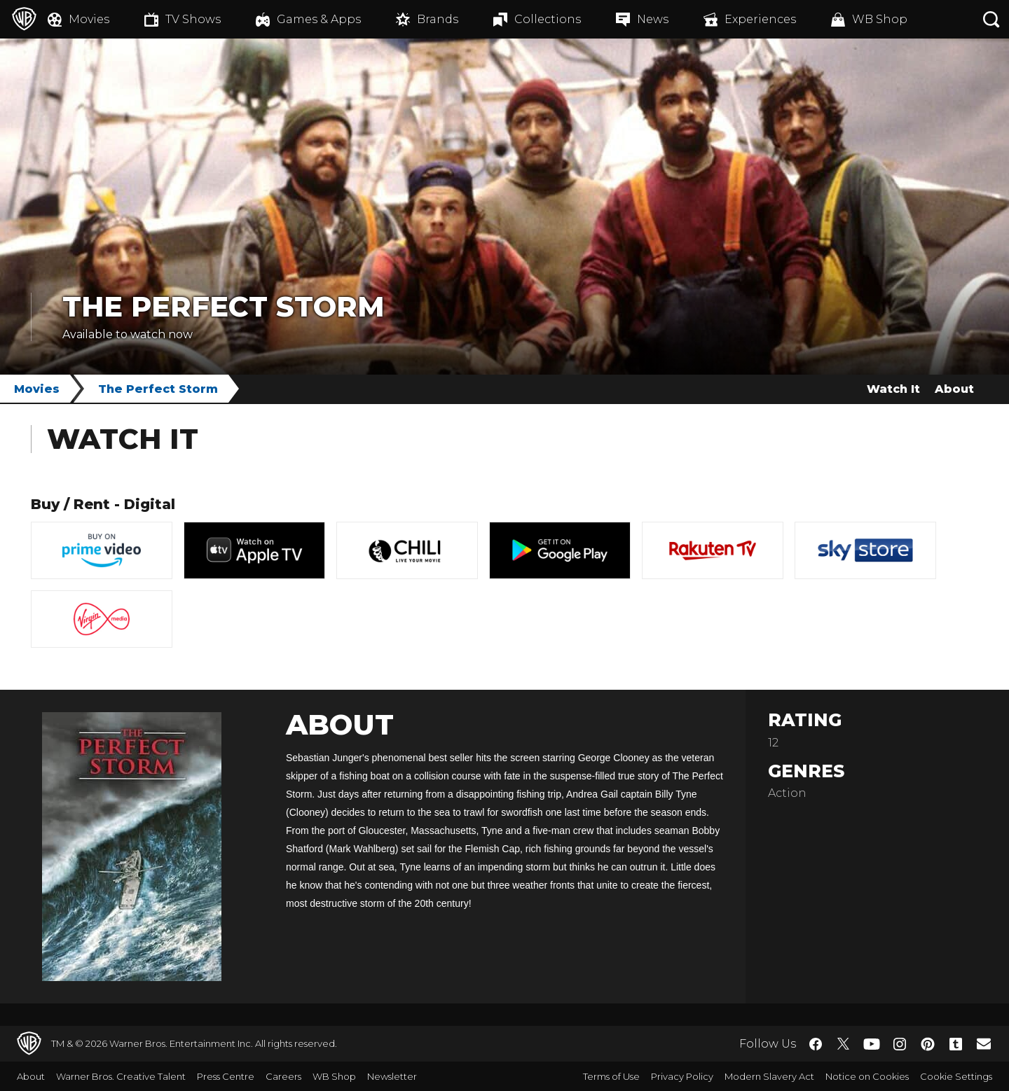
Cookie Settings (956, 1076)
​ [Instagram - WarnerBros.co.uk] (899, 1044)
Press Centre (225, 1076)
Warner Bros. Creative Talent (121, 1076)
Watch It (893, 389)
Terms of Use (611, 1076)
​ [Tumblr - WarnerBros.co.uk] (955, 1044)
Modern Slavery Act (769, 1076)
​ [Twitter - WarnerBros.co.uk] (843, 1044)
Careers (283, 1076)
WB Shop (334, 1076)
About (954, 389)
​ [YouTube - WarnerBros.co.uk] (871, 1044)
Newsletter (392, 1076)
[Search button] (991, 19)
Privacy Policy (682, 1076)
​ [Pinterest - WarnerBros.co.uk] (927, 1044)
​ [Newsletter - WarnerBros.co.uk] (983, 1043)
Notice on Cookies (867, 1076)
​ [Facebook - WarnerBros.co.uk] (815, 1044)
